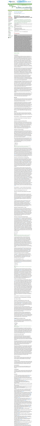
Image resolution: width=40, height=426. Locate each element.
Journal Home (9, 12)
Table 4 (15, 319)
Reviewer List (9, 24)
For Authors (26, 10)
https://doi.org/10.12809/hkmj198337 (17, 12)
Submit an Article (30, 10)
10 (21, 225)
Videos (21, 10)
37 (28, 205)
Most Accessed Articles (10, 19)
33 (15, 185)
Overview (9, 27)
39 (20, 210)
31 (14, 185)
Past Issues (15, 10)
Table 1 (15, 154)
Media (9, 31)
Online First (19, 10)
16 (18, 89)
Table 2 (20, 218)
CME (23, 10)
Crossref (25, 380)
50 (17, 254)
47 (23, 248)
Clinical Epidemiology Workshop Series (10, 20)
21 (26, 222)
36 (25, 201)
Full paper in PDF (17, 33)
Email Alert (9, 35)
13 (23, 212)
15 (30, 170)
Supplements (9, 21)
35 (16, 199)
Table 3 (20, 262)
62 (19, 303)
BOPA (9, 25)
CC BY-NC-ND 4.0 (23, 13)
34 (15, 199)
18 (15, 132)
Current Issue (11, 10)
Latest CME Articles (10, 18)
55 (24, 257)
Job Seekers (9, 33)
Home (8, 10)
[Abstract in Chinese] (16, 53)
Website (9, 28)
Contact (9, 29)
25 (14, 280)
